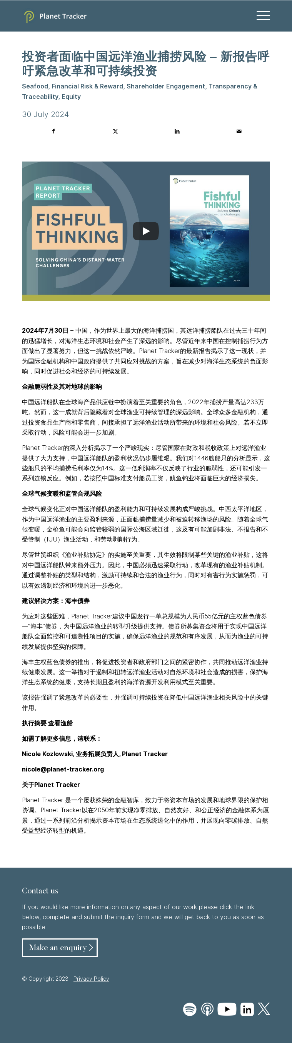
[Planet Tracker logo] (121, 15)
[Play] (146, 231)
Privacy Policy (91, 978)
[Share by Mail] (239, 131)
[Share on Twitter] (115, 131)
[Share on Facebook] (53, 131)
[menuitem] (259, 15)
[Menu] (259, 15)
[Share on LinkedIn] (177, 131)
